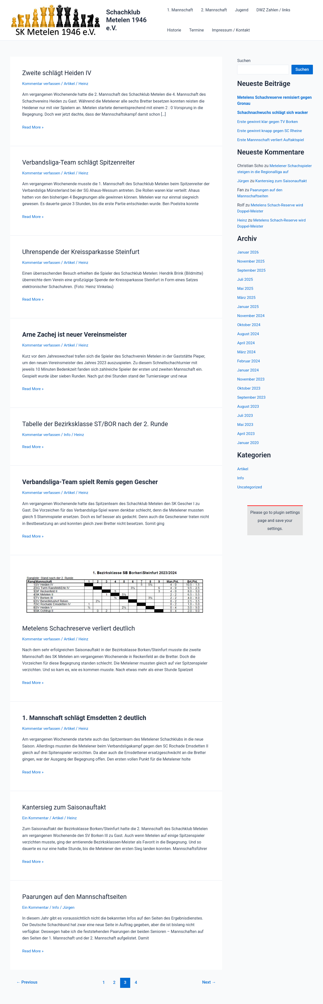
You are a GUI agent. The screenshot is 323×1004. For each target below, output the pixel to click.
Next (208, 982)
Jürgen (243, 186)
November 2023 (251, 385)
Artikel (71, 83)
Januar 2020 (248, 448)
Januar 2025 (248, 312)
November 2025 (251, 267)
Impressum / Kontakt (231, 30)
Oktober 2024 (249, 330)
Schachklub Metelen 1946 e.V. (126, 20)
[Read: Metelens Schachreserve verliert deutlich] (116, 592)
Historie (174, 30)
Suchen (244, 60)
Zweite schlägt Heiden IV (58, 73)
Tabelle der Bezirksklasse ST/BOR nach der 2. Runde (98, 424)
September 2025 (252, 276)
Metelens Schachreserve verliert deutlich (81, 628)
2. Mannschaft (214, 10)
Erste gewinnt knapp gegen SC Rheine (271, 130)
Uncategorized (250, 493)
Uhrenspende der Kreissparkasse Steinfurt (83, 252)
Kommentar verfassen (42, 83)
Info (69, 434)
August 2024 (248, 339)
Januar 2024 (248, 376)
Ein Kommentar (36, 817)
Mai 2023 (245, 430)
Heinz (242, 226)
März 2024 (246, 358)
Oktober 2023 (249, 394)
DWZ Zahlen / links (273, 10)
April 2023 (246, 439)
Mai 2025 (245, 294)
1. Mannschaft (180, 10)
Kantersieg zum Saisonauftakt (66, 807)
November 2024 (251, 321)
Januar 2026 (248, 258)
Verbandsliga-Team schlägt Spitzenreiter (81, 162)
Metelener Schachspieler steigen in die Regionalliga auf (273, 171)
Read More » (33, 127)
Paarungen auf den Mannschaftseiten (76, 896)
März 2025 (246, 303)
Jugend (241, 10)
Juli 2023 (245, 421)
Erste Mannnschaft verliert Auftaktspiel (272, 139)
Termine (196, 30)
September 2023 (252, 403)
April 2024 (246, 349)
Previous (28, 982)
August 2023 (248, 412)
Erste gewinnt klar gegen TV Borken (269, 121)
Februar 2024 (249, 367)
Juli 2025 (245, 285)
